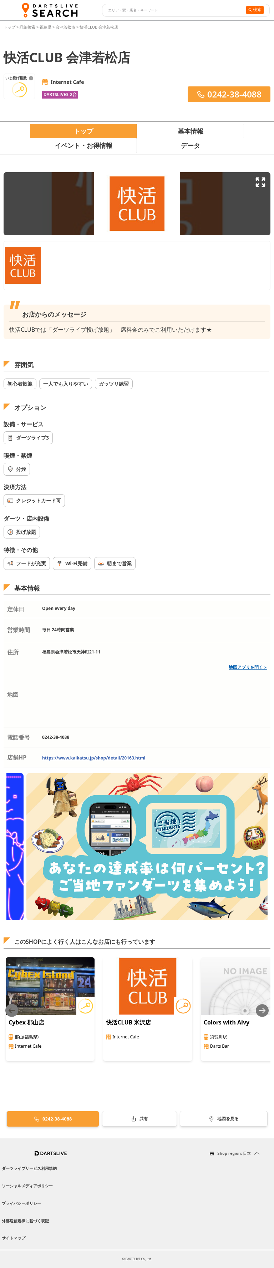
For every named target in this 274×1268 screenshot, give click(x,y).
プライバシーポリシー (21, 1203)
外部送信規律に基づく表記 (25, 1220)
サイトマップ (13, 1238)
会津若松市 (65, 27)
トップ (10, 27)
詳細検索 (28, 27)
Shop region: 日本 (234, 1153)
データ (190, 145)
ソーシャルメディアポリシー (27, 1185)
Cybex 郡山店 (26, 1022)
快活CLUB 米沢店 (128, 1022)
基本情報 (190, 131)
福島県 (45, 27)
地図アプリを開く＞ (248, 667)
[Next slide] (262, 1010)
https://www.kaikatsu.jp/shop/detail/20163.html (93, 758)
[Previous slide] (11, 1010)
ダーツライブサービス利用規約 (29, 1168)
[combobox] (173, 10)
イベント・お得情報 (83, 145)
